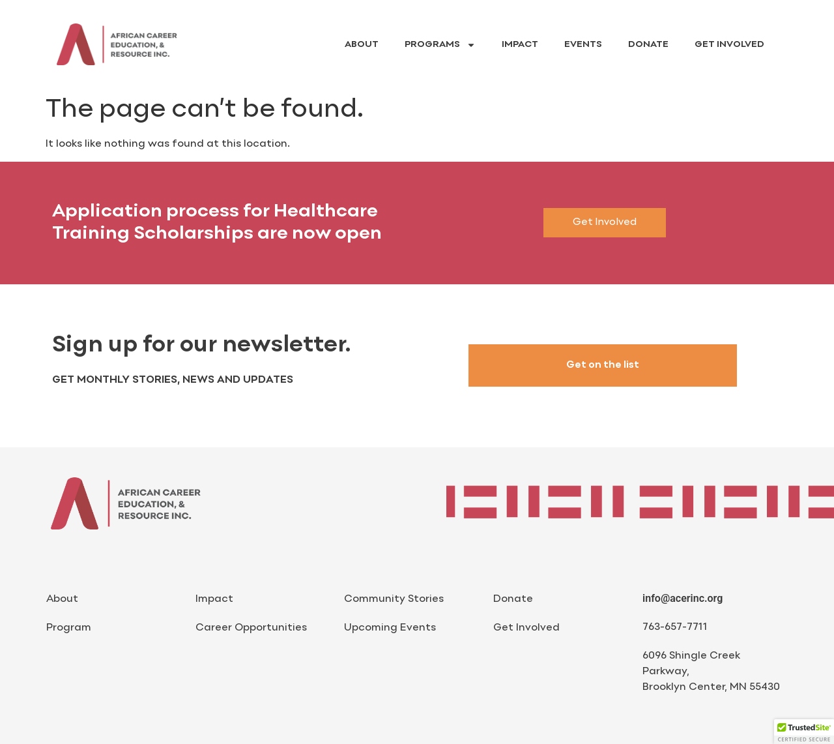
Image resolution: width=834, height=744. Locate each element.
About (362, 44)
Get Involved (729, 44)
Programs (440, 45)
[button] (804, 731)
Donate (648, 44)
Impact (520, 44)
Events (583, 44)
